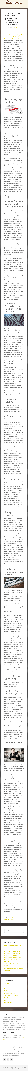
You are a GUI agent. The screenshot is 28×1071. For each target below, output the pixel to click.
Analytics (6, 983)
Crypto (6, 988)
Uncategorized (8, 1002)
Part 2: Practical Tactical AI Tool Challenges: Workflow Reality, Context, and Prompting (12, 953)
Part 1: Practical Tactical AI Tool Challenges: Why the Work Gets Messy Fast (12, 959)
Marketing (7, 990)
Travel (6, 998)
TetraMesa (14, 2)
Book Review (7, 986)
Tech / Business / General (11, 995)
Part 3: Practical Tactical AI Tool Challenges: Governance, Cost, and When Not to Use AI (13, 947)
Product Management (15, 918)
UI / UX (6, 1000)
